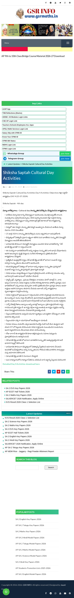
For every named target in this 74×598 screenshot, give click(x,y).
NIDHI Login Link (9, 144)
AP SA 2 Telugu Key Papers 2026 (19, 448)
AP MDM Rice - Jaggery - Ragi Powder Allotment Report (29, 451)
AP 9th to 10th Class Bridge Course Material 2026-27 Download (33, 55)
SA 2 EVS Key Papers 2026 (18, 388)
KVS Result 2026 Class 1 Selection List (23, 402)
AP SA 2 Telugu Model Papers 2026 (31, 543)
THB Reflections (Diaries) (12, 112)
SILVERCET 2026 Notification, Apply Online (25, 399)
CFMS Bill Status (9, 140)
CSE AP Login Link (9, 120)
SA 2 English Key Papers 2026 (18, 436)
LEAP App (6, 109)
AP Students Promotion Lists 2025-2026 (33, 568)
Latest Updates (14, 163)
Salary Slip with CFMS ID (12, 132)
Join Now (65, 153)
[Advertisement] (37, 78)
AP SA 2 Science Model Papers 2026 (31, 556)
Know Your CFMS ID (10, 136)
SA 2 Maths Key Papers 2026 (19, 395)
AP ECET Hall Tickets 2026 (18, 392)
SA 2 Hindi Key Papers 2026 (17, 440)
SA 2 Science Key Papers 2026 (18, 421)
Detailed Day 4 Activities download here (21, 364)
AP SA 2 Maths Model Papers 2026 (30, 550)
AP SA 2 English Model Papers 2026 (31, 574)
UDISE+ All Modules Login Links (15, 116)
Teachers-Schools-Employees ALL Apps (18, 124)
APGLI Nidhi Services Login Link (15, 128)
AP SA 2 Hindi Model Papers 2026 (30, 537)
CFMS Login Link (9, 148)
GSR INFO (27, 585)
